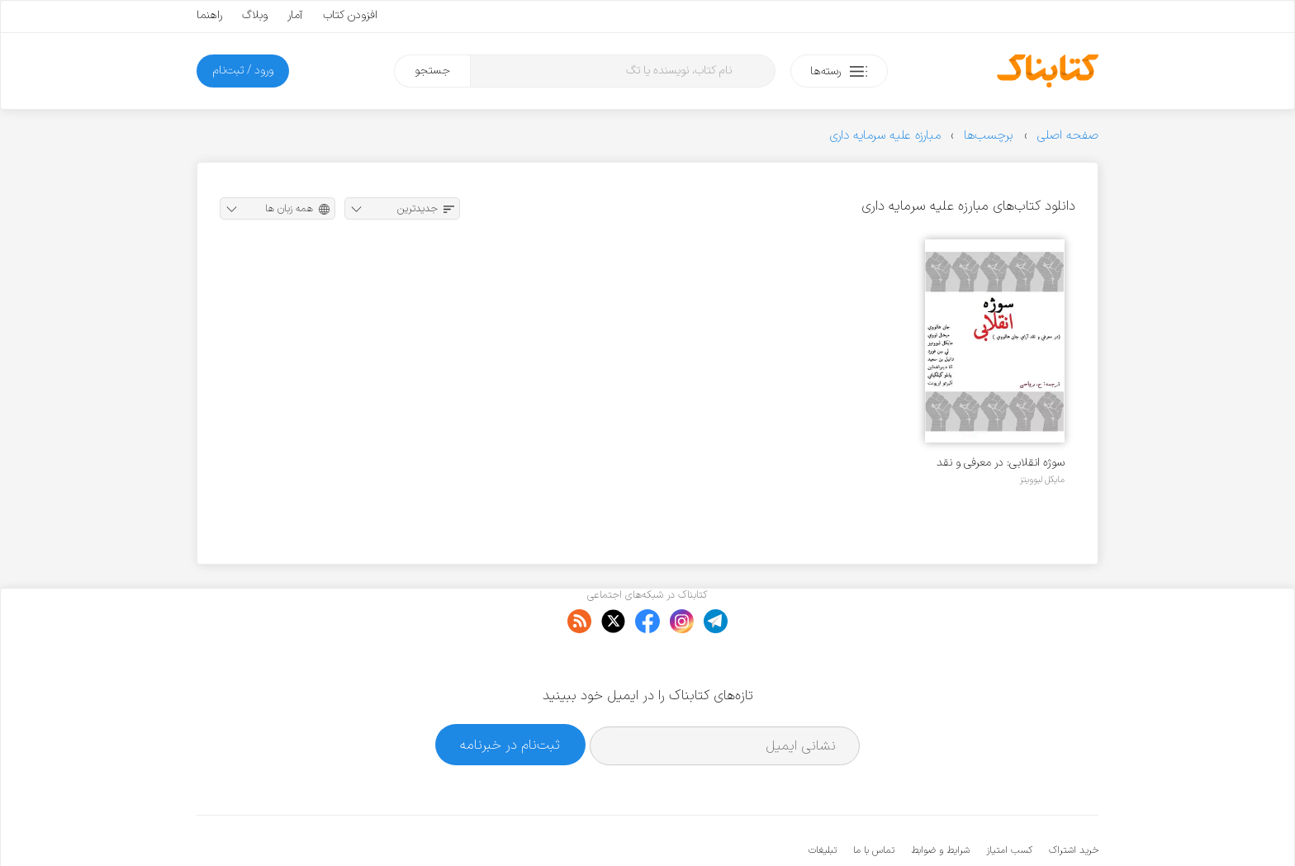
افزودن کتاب (350, 15)
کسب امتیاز (1009, 800)
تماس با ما (873, 800)
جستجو (432, 70)
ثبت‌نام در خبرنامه (510, 694)
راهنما (209, 15)
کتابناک (1011, 826)
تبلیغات (823, 800)
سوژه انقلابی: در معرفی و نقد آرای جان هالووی (1001, 462)
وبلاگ (255, 15)
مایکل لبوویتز (1042, 479)
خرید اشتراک (1073, 800)
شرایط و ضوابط (940, 800)
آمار (295, 15)
